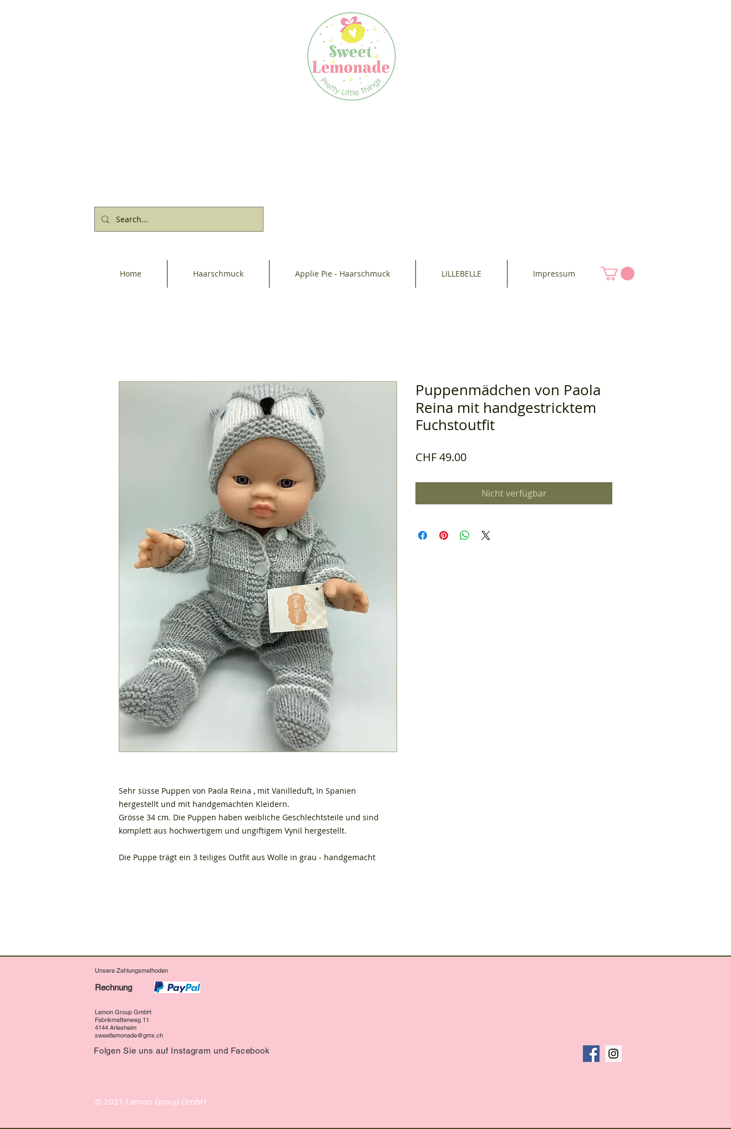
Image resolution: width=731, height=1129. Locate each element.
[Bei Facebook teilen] (422, 535)
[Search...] (178, 219)
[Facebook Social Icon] (591, 1053)
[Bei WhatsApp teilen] (464, 535)
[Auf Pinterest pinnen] (443, 535)
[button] (617, 273)
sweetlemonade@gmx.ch (129, 1035)
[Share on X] (486, 535)
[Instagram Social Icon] (613, 1053)
